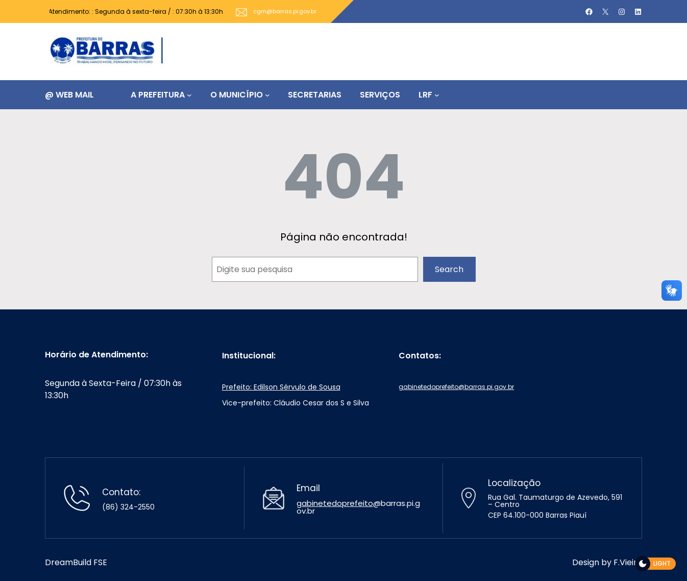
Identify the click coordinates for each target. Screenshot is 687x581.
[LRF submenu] (436, 95)
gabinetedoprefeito (335, 503)
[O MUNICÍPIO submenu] (267, 95)
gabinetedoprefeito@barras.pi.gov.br (456, 386)
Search (449, 269)
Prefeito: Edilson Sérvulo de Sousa (281, 387)
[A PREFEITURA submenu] (189, 95)
